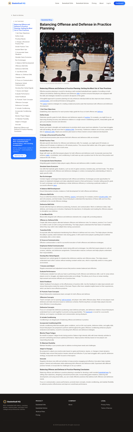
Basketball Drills (67, 3)
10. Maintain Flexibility (22, 119)
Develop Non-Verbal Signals (24, 88)
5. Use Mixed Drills (21, 71)
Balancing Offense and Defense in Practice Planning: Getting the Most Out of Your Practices (23, 27)
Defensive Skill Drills (21, 69)
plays (55, 185)
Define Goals (19, 36)
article (45, 104)
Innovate (18, 124)
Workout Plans (40, 411)
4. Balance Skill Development (24, 63)
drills (78, 93)
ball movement (66, 300)
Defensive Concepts (21, 105)
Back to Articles (17, 15)
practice (87, 117)
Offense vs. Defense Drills (23, 74)
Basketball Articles (82, 3)
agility (47, 155)
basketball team (104, 372)
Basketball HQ (12, 401)
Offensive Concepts (21, 102)
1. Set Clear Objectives (22, 33)
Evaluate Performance (22, 94)
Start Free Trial (19, 155)
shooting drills (103, 197)
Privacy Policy (105, 404)
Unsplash (66, 83)
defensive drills (50, 132)
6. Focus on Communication (24, 80)
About (101, 3)
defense (100, 111)
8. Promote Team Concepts (24, 99)
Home (57, 3)
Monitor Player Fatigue (22, 116)
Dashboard (119, 3)
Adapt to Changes (21, 122)
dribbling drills (69, 129)
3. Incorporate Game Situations (21, 53)
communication (44, 101)
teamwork (89, 312)
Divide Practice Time (22, 46)
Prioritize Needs (20, 39)
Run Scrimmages (20, 60)
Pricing (94, 3)
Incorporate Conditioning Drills (23, 112)
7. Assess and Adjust (21, 91)
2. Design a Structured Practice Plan (22, 43)
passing (73, 197)
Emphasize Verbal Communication (21, 84)
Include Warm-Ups (21, 49)
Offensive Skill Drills (21, 66)
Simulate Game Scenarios (23, 57)
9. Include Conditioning (22, 108)
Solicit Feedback (20, 96)
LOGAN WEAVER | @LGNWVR (53, 83)
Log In (109, 3)
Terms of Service (106, 408)
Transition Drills (20, 77)
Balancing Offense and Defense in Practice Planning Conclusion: (23, 129)
